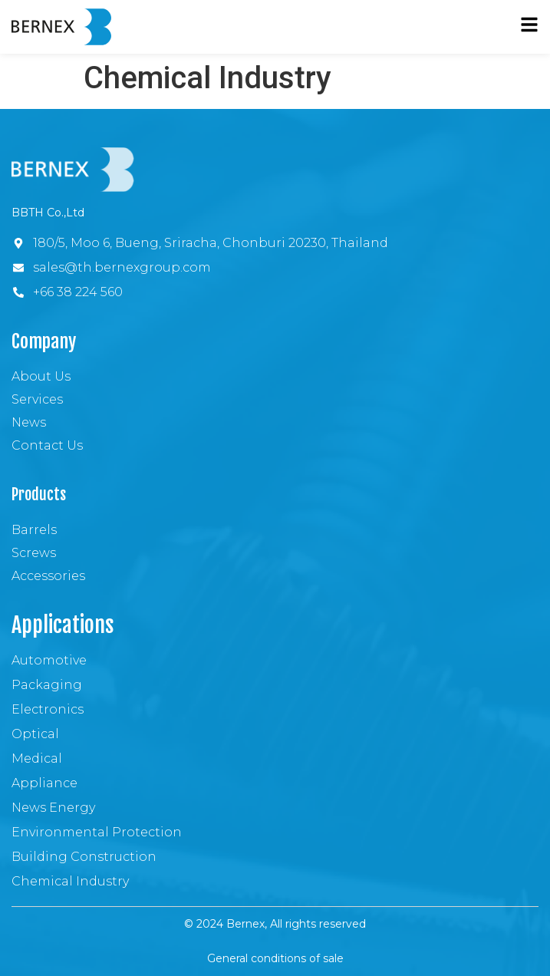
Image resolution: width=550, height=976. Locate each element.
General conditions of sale (275, 958)
